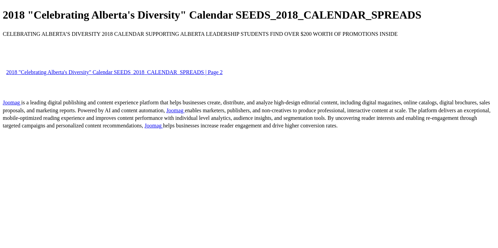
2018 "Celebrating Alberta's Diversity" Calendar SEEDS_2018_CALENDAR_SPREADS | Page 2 (114, 72)
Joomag (12, 102)
